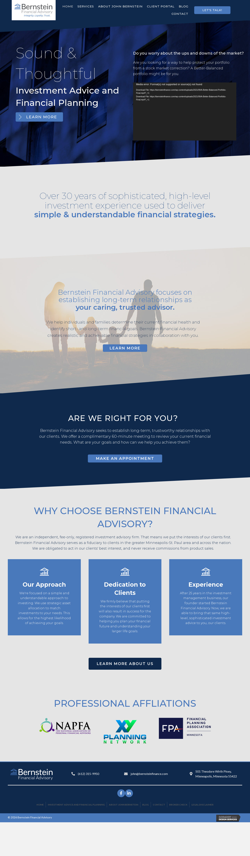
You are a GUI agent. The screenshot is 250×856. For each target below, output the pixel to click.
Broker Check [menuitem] (178, 804)
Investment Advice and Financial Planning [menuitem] (76, 804)
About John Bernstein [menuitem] (123, 804)
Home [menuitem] (40, 804)
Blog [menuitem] (145, 804)
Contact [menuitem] (159, 804)
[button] (212, 10)
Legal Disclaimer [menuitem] (202, 804)
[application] (184, 111)
